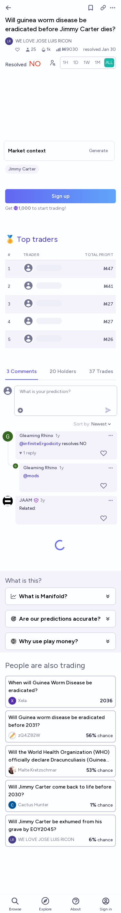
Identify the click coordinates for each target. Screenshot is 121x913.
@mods (31, 476)
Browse (15, 904)
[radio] (65, 62)
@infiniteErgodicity (40, 443)
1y (57, 435)
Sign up (61, 196)
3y (42, 500)
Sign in (106, 904)
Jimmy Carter (22, 169)
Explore (45, 903)
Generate (98, 150)
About (75, 904)
